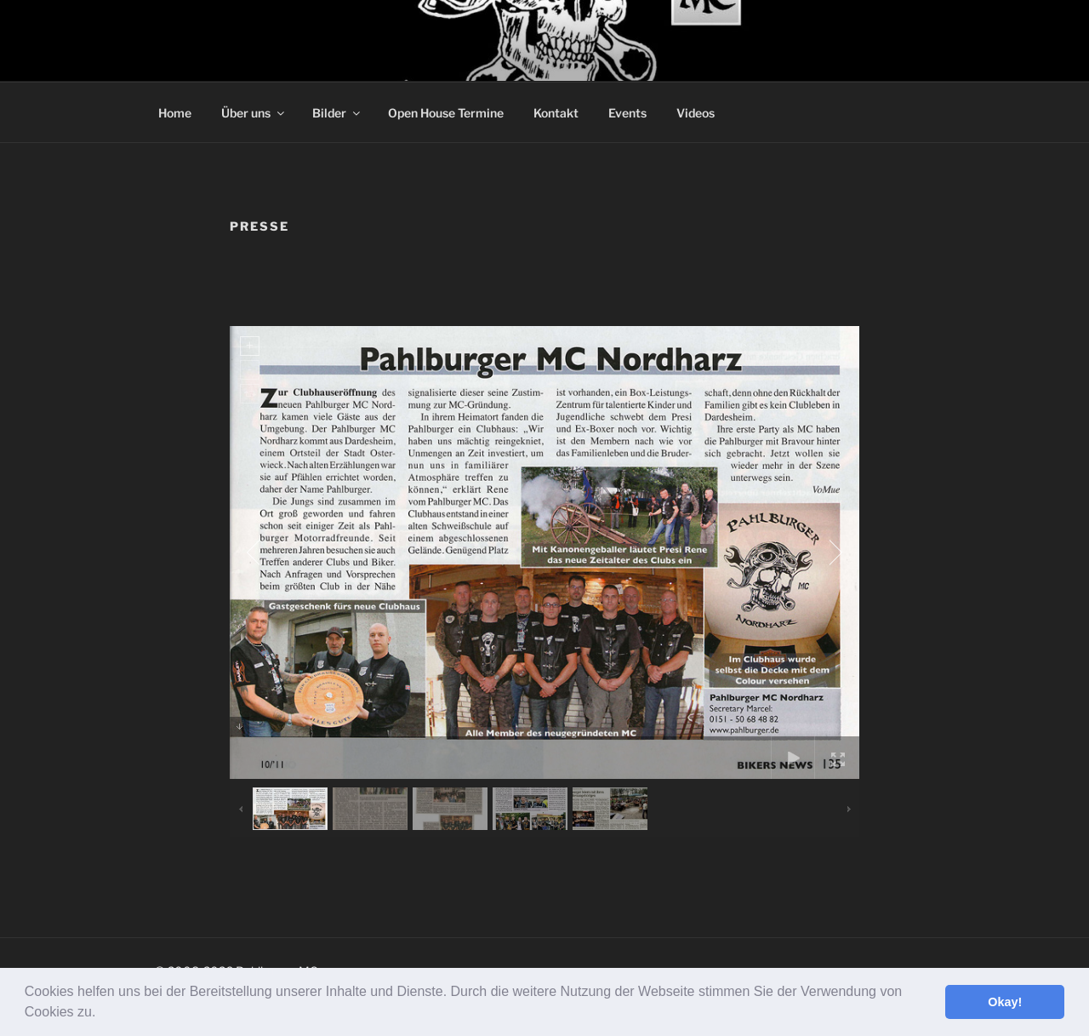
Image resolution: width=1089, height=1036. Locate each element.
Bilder (337, 113)
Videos (695, 113)
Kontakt (556, 113)
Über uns (254, 113)
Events (627, 113)
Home (174, 113)
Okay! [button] (1005, 1002)
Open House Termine (446, 113)
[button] (102, 1013)
